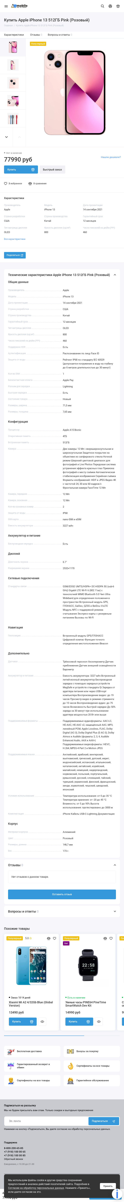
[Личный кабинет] (110, 6)
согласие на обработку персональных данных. (83, 1129)
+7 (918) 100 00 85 (15, 1155)
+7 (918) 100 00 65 (15, 1151)
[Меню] (6, 6)
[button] (6, 137)
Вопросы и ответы (60, 34)
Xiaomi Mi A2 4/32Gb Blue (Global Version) (31, 1004)
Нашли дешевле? (111, 157)
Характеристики (14, 34)
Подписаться (104, 1121)
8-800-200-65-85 (13, 1148)
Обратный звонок (13, 1159)
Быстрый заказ (52, 169)
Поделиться (15, 255)
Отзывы (36, 34)
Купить (22, 1021)
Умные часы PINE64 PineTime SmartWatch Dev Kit (85, 1004)
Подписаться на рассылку (20, 1105)
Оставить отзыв (62, 894)
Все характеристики (14, 239)
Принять (108, 1186)
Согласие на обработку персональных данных (36, 1188)
